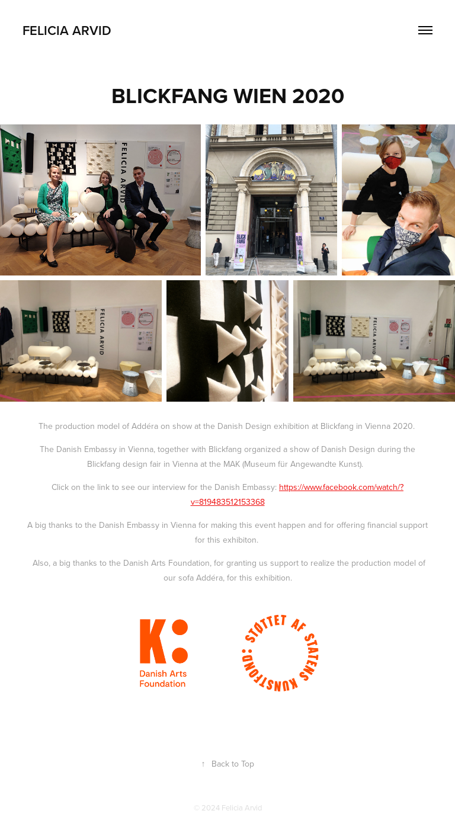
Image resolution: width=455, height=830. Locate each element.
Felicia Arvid (67, 30)
